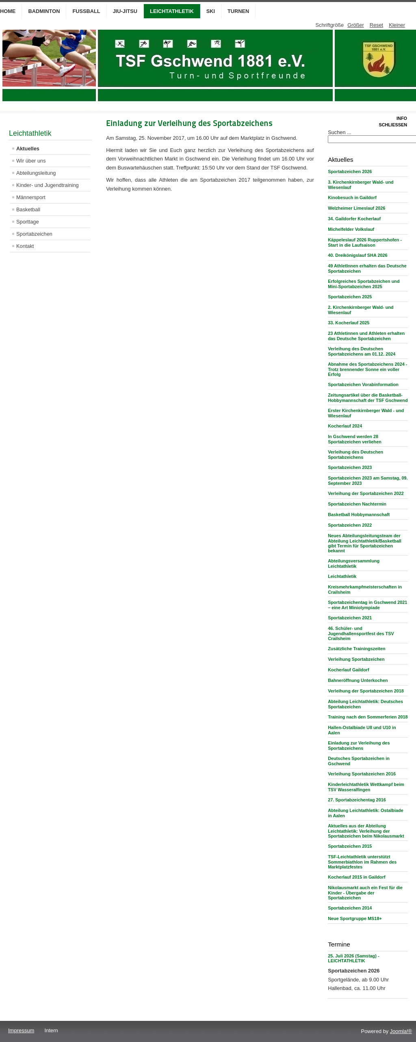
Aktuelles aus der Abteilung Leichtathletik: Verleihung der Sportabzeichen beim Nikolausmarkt (366, 830)
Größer (355, 25)
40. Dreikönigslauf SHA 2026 (357, 255)
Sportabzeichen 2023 (350, 467)
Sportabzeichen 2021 (350, 617)
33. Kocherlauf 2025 (348, 322)
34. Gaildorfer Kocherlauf (354, 218)
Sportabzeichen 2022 (350, 525)
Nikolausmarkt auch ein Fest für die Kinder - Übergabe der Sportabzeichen (365, 892)
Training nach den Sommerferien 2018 (367, 716)
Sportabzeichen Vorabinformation (363, 384)
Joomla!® (401, 1031)
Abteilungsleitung (36, 173)
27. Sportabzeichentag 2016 (357, 799)
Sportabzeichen (34, 234)
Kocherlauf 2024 (345, 425)
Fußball (86, 11)
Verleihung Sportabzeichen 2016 (362, 773)
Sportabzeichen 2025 (350, 296)
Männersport (31, 197)
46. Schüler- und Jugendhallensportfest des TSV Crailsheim (361, 633)
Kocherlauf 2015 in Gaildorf (356, 877)
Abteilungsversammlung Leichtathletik (353, 563)
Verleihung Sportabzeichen (356, 659)
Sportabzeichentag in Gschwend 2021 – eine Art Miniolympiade (367, 605)
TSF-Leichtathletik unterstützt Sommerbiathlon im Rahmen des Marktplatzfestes (362, 861)
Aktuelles (27, 148)
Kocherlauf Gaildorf (348, 669)
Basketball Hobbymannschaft (359, 514)
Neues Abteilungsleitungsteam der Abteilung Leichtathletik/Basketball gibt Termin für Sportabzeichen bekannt (364, 543)
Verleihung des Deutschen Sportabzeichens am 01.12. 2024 (361, 351)
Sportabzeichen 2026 (350, 171)
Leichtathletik (172, 11)
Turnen (238, 11)
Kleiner (397, 25)
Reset (376, 25)
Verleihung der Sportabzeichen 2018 (366, 690)
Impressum (21, 1030)
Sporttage (27, 222)
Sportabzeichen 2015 (350, 846)
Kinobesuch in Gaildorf (352, 197)
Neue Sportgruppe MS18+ (355, 918)
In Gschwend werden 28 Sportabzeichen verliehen (354, 439)
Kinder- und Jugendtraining (47, 185)
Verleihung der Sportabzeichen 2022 (366, 493)
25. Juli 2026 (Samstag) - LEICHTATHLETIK (353, 958)
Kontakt (25, 246)
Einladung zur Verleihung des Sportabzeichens (359, 745)
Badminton (44, 11)
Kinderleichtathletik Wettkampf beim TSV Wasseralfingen (366, 787)
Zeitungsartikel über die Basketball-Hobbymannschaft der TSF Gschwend (367, 398)
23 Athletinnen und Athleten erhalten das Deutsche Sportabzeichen (366, 336)
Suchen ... (339, 132)
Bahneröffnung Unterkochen (358, 680)
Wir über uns (31, 161)
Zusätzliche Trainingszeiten (356, 648)
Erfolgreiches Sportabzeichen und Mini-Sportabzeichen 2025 (363, 284)
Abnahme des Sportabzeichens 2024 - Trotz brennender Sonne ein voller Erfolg (367, 369)
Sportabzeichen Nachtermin (357, 503)
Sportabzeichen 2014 (350, 907)
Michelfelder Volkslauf (351, 229)
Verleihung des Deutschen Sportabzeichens (355, 454)
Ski (210, 11)
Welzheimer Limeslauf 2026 (356, 208)
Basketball (28, 209)
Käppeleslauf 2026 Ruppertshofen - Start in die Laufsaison (365, 242)
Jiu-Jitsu (125, 11)
